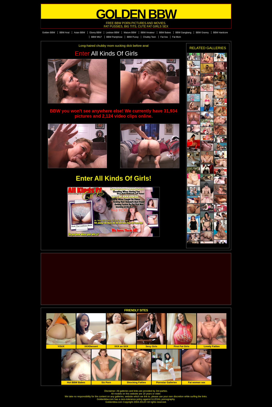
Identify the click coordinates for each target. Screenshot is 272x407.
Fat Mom (176, 37)
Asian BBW (79, 32)
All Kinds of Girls (106, 53)
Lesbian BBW (112, 32)
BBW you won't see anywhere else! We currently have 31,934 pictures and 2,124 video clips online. (113, 113)
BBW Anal (64, 32)
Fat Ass (164, 37)
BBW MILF (96, 37)
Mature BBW (130, 32)
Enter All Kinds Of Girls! (113, 178)
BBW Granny (202, 32)
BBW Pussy (132, 37)
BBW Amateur (148, 32)
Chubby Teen (149, 37)
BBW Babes (165, 32)
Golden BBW (48, 32)
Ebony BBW (95, 32)
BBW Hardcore (220, 32)
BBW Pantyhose (114, 37)
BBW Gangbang (183, 32)
